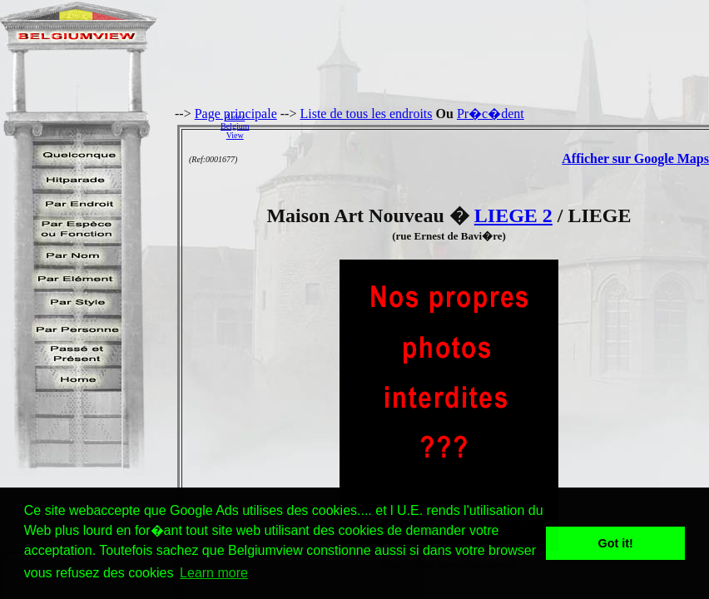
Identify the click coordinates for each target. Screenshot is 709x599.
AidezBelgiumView (235, 126)
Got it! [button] (615, 543)
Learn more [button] (214, 573)
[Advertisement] (483, 125)
